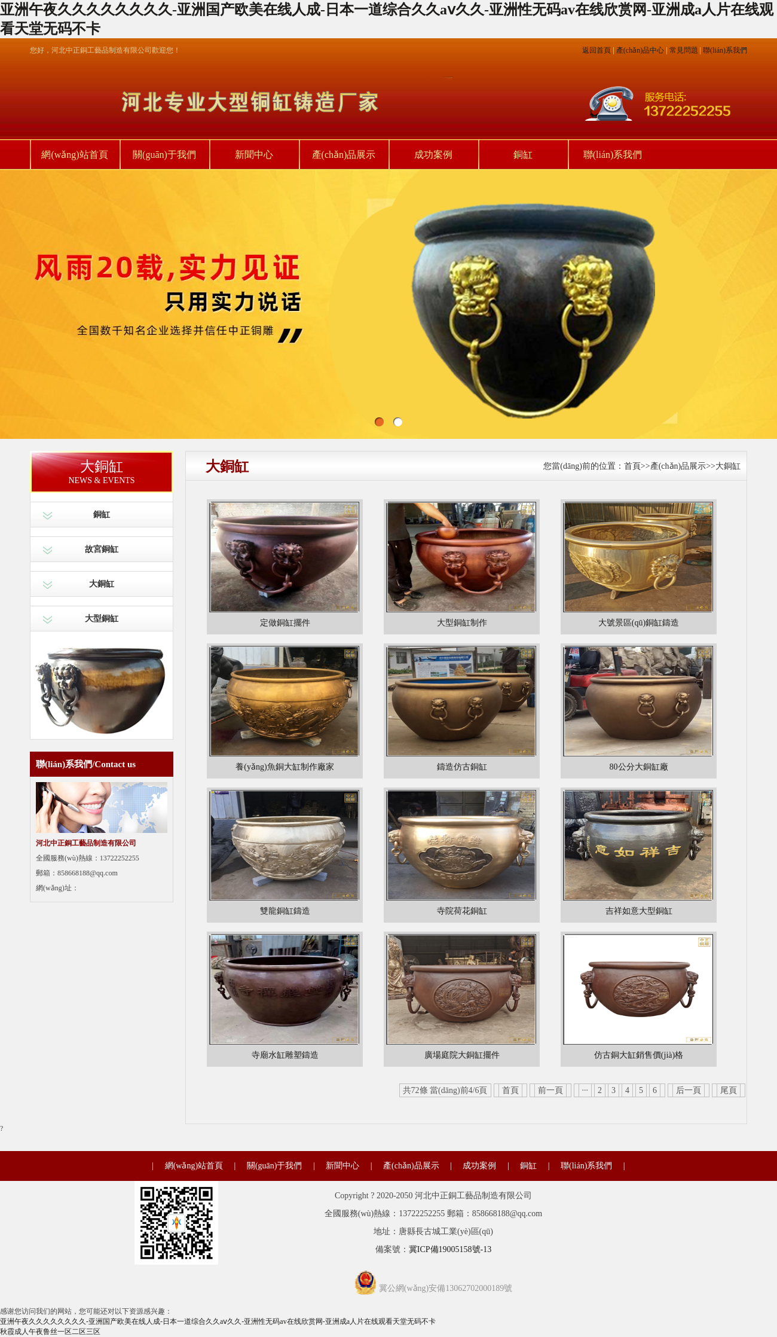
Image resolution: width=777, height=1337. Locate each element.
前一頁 (550, 1090)
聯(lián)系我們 (725, 50)
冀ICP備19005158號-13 (450, 1249)
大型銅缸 (101, 618)
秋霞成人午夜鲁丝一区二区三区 (50, 1331)
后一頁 (688, 1090)
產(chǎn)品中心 (640, 50)
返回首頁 (596, 50)
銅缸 (523, 154)
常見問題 (683, 50)
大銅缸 (101, 583)
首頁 (632, 466)
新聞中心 (254, 154)
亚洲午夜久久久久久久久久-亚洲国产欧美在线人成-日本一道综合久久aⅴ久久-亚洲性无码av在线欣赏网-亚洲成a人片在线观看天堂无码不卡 (218, 1321)
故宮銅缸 (101, 549)
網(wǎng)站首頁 (74, 154)
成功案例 (433, 154)
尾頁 (728, 1090)
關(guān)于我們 (164, 154)
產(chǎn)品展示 (344, 154)
